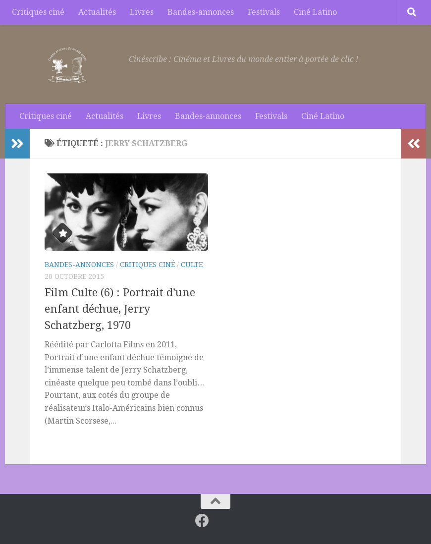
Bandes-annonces (200, 12)
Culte (192, 265)
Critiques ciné (38, 12)
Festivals (264, 12)
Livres (142, 12)
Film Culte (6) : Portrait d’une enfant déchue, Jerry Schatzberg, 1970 (120, 308)
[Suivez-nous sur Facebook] (202, 521)
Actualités (97, 12)
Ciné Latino (315, 12)
